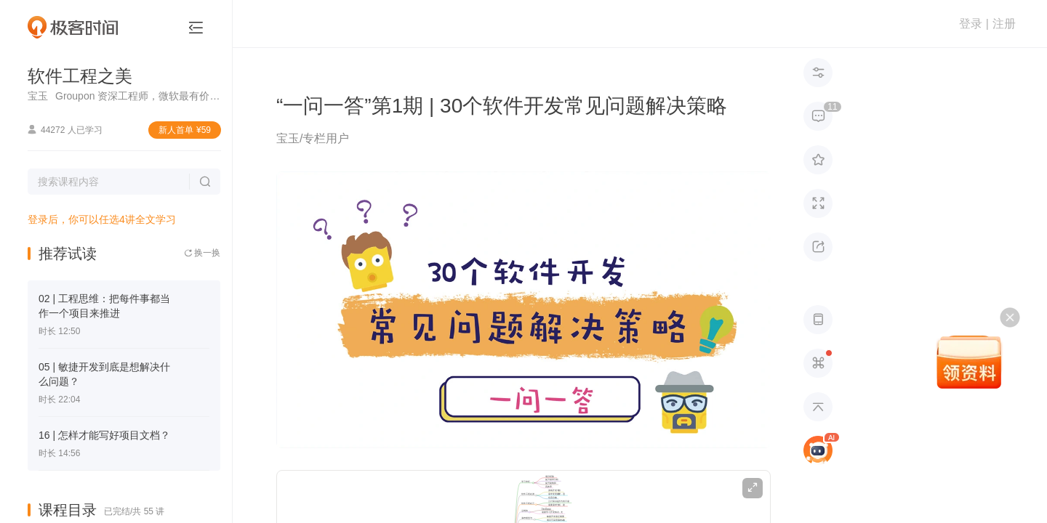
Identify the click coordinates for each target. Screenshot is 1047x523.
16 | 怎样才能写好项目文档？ (104, 435)
